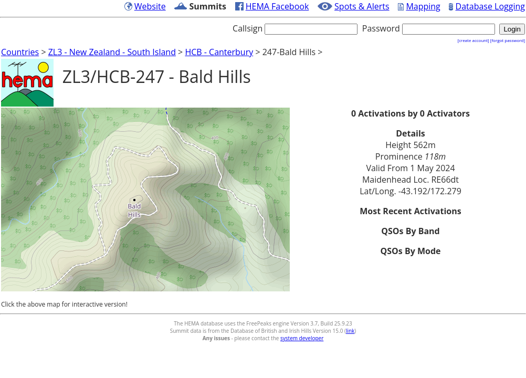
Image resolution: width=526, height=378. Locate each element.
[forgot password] (507, 40)
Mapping (423, 6)
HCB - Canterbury (219, 52)
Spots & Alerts (362, 6)
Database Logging (490, 6)
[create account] (473, 40)
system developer (301, 338)
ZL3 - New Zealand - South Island (112, 52)
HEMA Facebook (277, 6)
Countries (20, 52)
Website (150, 6)
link (350, 330)
